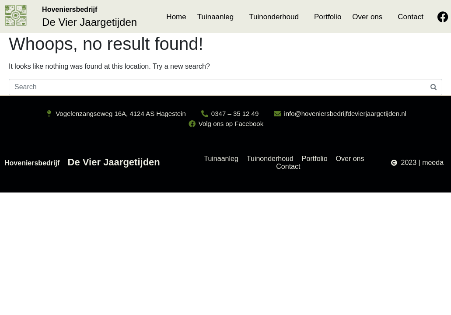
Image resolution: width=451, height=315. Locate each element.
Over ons (367, 17)
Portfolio (327, 17)
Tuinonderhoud (274, 17)
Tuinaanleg (215, 17)
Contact (410, 17)
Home (176, 17)
